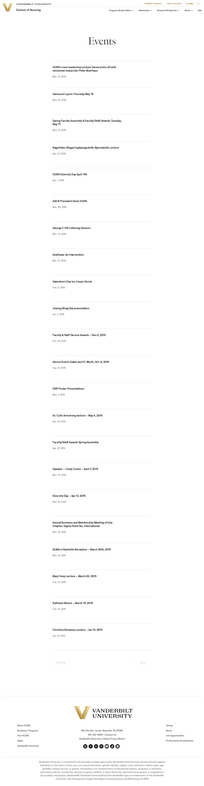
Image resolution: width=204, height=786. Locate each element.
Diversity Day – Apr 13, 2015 (69, 496)
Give (200, 11)
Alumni (190, 4)
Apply (20, 741)
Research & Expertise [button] (167, 11)
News (169, 731)
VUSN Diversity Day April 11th (70, 174)
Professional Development (179, 741)
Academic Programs (27, 731)
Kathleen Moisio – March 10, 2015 (73, 603)
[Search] (199, 3)
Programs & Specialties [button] (120, 11)
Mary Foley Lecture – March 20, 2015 (74, 576)
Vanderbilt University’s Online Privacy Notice (102, 739)
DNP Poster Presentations (68, 389)
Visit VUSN (23, 736)
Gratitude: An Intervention (68, 255)
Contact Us (110, 735)
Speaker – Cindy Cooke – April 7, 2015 (75, 469)
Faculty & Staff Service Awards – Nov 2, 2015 (79, 335)
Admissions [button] (144, 11)
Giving (169, 726)
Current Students (153, 4)
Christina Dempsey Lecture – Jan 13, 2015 (77, 630)
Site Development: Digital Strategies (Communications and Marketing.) (103, 779)
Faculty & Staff (174, 4)
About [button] (187, 11)
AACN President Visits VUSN (70, 201)
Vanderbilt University (28, 746)
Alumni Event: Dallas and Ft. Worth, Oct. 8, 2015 (81, 362)
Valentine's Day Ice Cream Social (72, 282)
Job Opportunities (175, 736)
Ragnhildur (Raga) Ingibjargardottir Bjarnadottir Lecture (86, 148)
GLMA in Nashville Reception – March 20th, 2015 (82, 549)
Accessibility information (53, 775)
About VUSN (23, 726)
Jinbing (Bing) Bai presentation (71, 308)
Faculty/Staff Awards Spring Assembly (76, 442)
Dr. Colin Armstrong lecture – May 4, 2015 (77, 415)
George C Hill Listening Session (72, 228)
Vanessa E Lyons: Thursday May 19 (73, 94)
